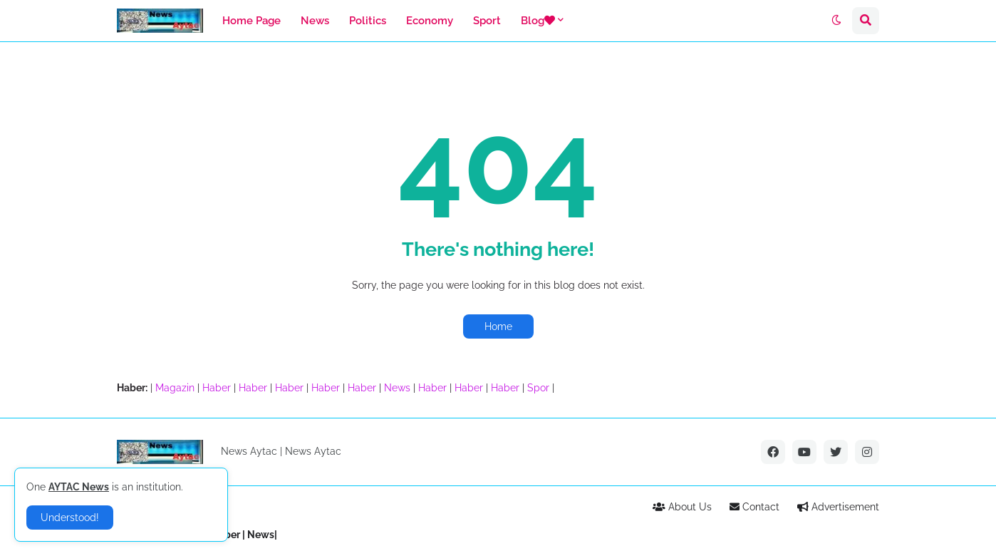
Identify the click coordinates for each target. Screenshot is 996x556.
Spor (538, 387)
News (397, 387)
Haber (216, 387)
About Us (682, 507)
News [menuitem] (315, 20)
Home (498, 326)
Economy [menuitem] (429, 20)
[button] (836, 20)
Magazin (174, 387)
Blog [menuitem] (538, 20)
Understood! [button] (70, 517)
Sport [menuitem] (487, 20)
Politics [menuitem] (367, 20)
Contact (754, 507)
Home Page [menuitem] (251, 20)
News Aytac (313, 451)
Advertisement (838, 507)
